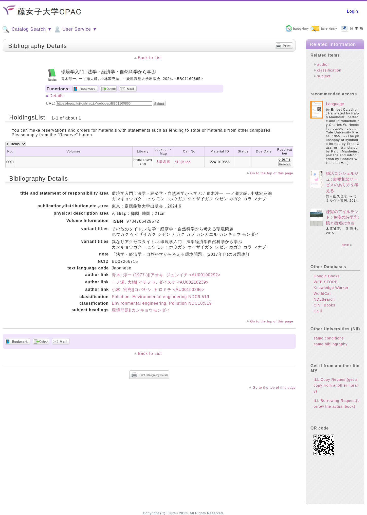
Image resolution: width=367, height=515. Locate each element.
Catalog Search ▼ (27, 29)
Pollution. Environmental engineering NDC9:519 (160, 297)
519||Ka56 (183, 162)
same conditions (329, 338)
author (323, 64)
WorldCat (322, 293)
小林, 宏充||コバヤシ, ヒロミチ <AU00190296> (158, 289)
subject (324, 76)
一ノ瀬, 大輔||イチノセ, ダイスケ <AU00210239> (160, 282)
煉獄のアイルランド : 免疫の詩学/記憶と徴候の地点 (342, 217)
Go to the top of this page (271, 173)
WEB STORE (326, 282)
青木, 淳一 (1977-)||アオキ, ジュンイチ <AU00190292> (166, 275)
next (346, 245)
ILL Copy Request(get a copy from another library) (336, 385)
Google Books (326, 276)
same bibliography (330, 344)
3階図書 (163, 162)
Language (335, 104)
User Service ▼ (75, 29)
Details (56, 96)
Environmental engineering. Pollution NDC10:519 (162, 303)
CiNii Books (324, 305)
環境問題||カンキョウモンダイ (141, 310)
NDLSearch (324, 299)
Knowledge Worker (331, 288)
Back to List (150, 58)
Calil (318, 311)
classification (329, 70)
